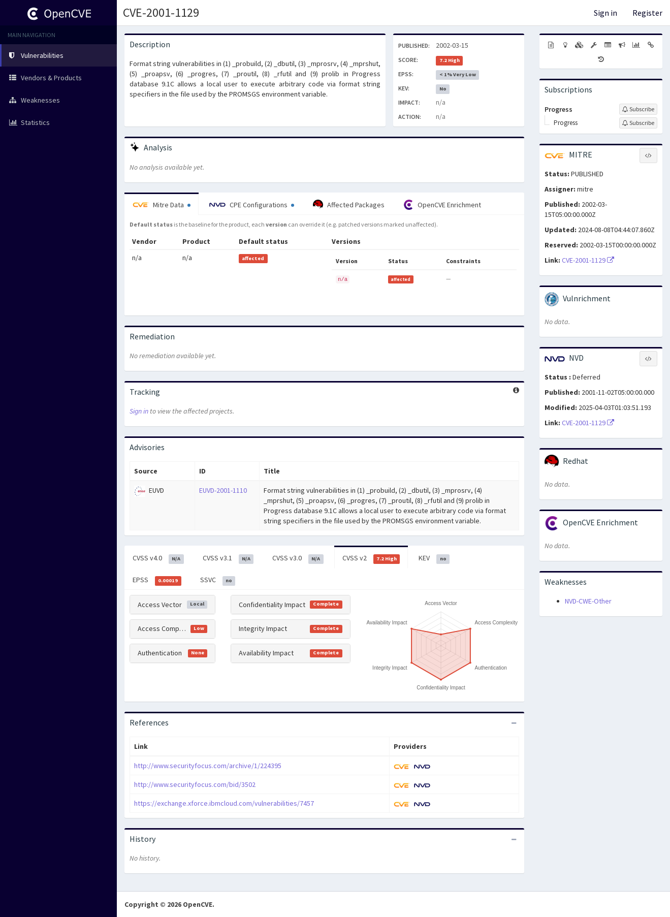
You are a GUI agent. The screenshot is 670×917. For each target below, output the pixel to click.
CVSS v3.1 (228, 558)
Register (647, 13)
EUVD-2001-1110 (223, 490)
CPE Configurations (251, 204)
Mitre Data (161, 204)
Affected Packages (349, 205)
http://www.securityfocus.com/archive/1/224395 (207, 765)
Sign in (605, 13)
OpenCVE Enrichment (442, 205)
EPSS (157, 580)
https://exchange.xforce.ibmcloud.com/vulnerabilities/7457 (224, 803)
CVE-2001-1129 (161, 12)
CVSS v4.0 (158, 558)
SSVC (218, 580)
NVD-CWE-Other (588, 601)
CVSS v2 (371, 558)
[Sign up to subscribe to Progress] (638, 109)
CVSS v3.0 (298, 558)
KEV (434, 558)
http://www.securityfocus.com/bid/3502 (195, 784)
